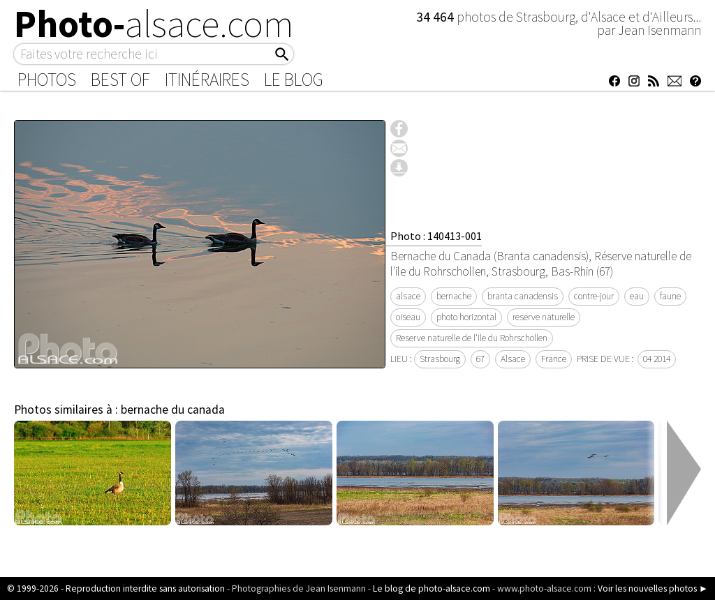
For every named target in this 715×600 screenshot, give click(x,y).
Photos (46, 79)
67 (480, 359)
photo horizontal (466, 317)
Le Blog (293, 79)
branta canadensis (522, 296)
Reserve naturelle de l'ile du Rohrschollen (471, 338)
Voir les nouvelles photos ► (653, 588)
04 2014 (656, 359)
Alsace (513, 359)
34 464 (436, 16)
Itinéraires (207, 79)
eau (637, 296)
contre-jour (594, 296)
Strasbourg (440, 359)
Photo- (154, 23)
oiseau (408, 317)
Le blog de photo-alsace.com (431, 588)
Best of (120, 79)
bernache (453, 296)
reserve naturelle (544, 317)
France (553, 359)
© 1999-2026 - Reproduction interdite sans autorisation (116, 588)
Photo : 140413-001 (436, 236)
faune (670, 296)
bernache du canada (173, 409)
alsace (408, 296)
